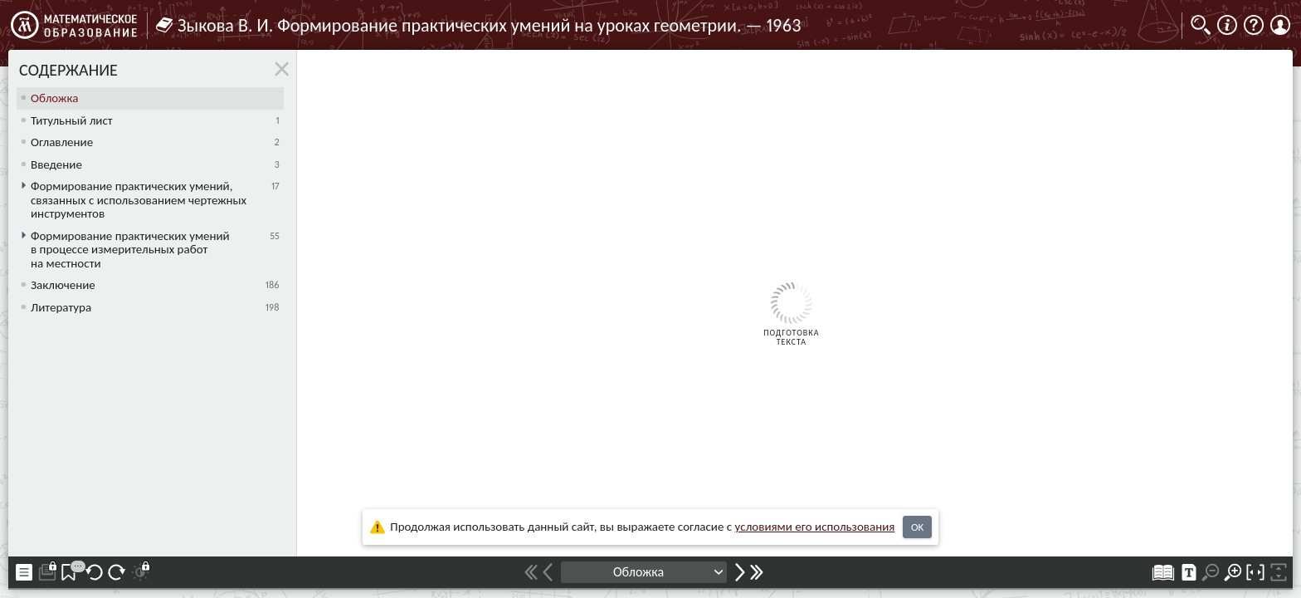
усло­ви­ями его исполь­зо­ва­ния (815, 526)
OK (917, 527)
